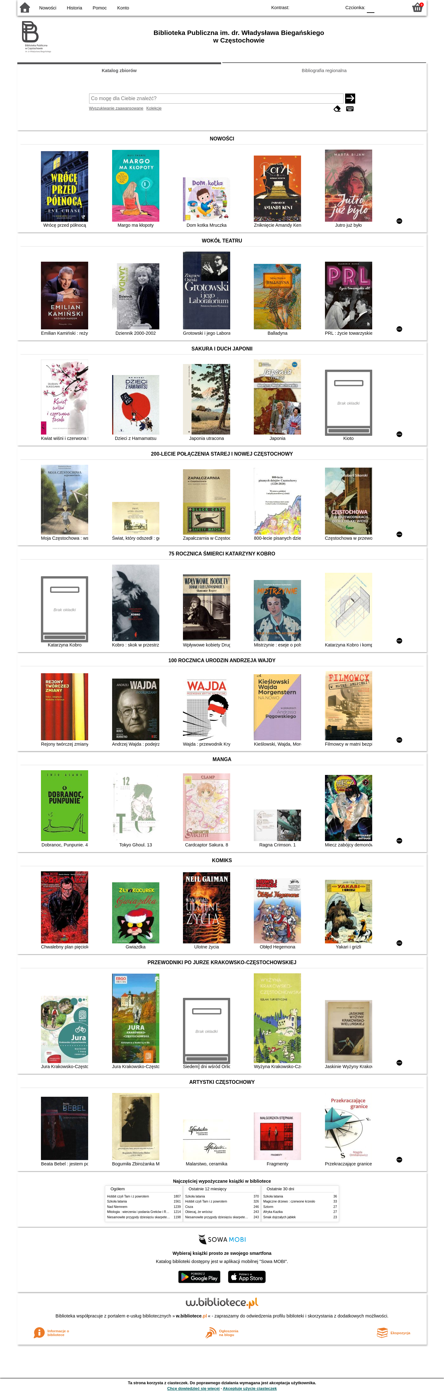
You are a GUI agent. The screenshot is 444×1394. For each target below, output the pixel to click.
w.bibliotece (191, 1315)
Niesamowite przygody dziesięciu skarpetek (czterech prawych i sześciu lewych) (163, 1217)
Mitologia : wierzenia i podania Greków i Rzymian (141, 1212)
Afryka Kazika (273, 1212)
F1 (381, 7)
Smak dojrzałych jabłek (279, 1217)
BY (334, 7)
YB (322, 7)
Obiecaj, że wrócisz (199, 1212)
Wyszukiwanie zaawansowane (116, 108)
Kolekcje (154, 108)
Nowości (47, 7)
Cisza (189, 1207)
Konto (123, 7)
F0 (370, 7)
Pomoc (100, 7)
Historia (74, 7)
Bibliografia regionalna (324, 70)
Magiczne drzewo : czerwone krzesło (289, 1201)
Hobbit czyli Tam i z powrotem (128, 1196)
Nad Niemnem (117, 1207)
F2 (396, 7)
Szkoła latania (117, 1201)
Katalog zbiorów (119, 70)
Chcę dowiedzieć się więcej (193, 1388)
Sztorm (268, 1207)
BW (309, 7)
